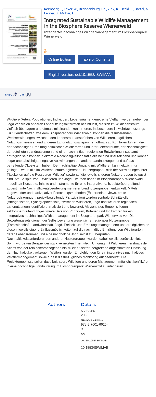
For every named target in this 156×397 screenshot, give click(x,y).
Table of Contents (96, 59)
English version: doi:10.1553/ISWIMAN (79, 75)
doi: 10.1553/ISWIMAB (94, 340)
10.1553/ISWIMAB (94, 347)
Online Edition (59, 59)
